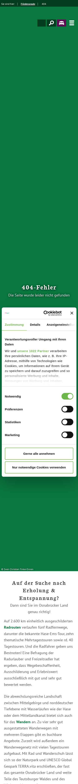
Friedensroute (28, 3)
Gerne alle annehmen (39, 453)
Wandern (23, 721)
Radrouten (12, 627)
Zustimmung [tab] (14, 324)
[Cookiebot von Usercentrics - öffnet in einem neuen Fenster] (46, 313)
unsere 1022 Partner (33, 351)
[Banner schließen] (71, 313)
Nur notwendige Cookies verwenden (39, 467)
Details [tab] (35, 324)
